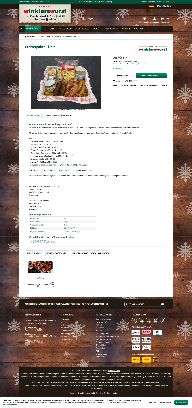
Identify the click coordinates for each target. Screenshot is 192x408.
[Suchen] (117, 18)
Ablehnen (152, 402)
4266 (69, 165)
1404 (61, 141)
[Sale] (52, 29)
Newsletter (64, 328)
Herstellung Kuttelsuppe (69, 334)
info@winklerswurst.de (33, 340)
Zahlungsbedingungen (104, 342)
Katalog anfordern (67, 325)
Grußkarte (40, 278)
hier (98, 176)
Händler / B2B (101, 322)
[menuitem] (101, 18)
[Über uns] (138, 29)
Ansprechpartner (102, 334)
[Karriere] (126, 29)
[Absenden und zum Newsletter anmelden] (162, 304)
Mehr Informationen (10, 404)
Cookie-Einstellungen (104, 319)
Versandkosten (114, 371)
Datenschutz (101, 348)
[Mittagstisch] (64, 29)
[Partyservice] (111, 29)
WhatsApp (100, 328)
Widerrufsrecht (101, 354)
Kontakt (99, 331)
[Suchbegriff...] (101, 18)
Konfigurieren (181, 402)
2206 (54, 144)
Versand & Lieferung (103, 339)
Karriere (99, 325)
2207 (56, 147)
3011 (70, 156)
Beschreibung (33, 115)
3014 (59, 150)
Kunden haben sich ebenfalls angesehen (90, 253)
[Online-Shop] (33, 29)
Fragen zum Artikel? (37, 240)
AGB (97, 351)
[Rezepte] (97, 29)
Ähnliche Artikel (34, 253)
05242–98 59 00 (34, 328)
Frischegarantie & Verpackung (107, 336)
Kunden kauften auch (57, 253)
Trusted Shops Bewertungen (57, 115)
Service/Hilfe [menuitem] (164, 6)
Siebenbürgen (65, 339)
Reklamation (65, 331)
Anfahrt (63, 342)
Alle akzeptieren (166, 402)
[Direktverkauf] (82, 29)
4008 (54, 162)
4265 (74, 165)
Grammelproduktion (68, 336)
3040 (52, 159)
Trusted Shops (101, 345)
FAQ (62, 322)
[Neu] (44, 29)
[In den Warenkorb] (52, 285)
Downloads (64, 319)
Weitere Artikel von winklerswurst (42, 242)
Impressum (100, 357)
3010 (64, 153)
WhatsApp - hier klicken (34, 342)
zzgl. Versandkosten (141, 64)
